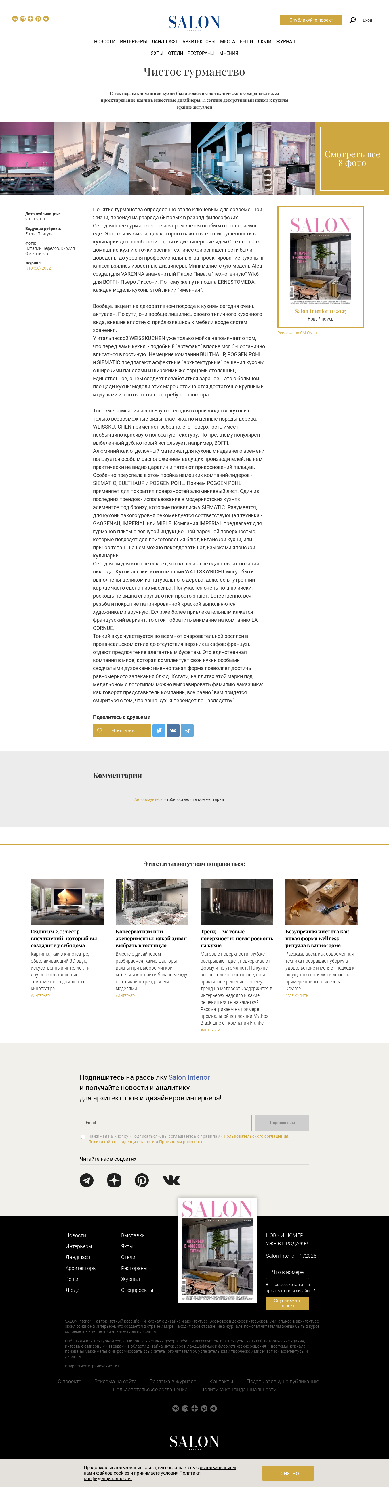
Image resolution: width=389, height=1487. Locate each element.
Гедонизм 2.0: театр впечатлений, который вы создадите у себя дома (64, 938)
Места (227, 41)
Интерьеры (133, 41)
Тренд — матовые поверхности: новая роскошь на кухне (237, 938)
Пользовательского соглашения (256, 1136)
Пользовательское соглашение (150, 1389)
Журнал (285, 41)
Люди (264, 41)
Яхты (157, 53)
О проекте (69, 1381)
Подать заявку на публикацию (283, 1381)
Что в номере (288, 1272)
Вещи (246, 41)
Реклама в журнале (173, 1381)
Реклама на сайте (115, 1381)
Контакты (221, 1381)
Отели (175, 53)
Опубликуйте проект (311, 20)
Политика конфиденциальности (239, 1389)
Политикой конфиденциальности (121, 1141)
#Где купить (296, 995)
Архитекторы (199, 41)
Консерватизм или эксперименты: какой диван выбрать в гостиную (151, 938)
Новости (104, 41)
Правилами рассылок (181, 1141)
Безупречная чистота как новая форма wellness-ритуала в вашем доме (317, 938)
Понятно (288, 1473)
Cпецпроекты (137, 1290)
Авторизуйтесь (148, 799)
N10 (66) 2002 (38, 268)
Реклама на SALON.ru (297, 333)
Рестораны (201, 53)
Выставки (133, 1235)
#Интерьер (40, 995)
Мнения (228, 53)
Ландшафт (165, 41)
